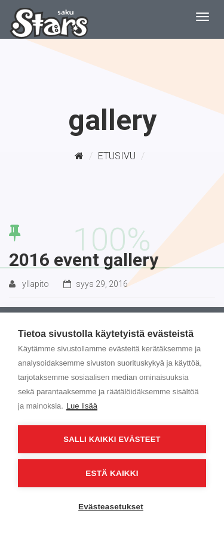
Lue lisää (81, 405)
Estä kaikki (111, 473)
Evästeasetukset (110, 506)
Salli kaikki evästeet (111, 439)
